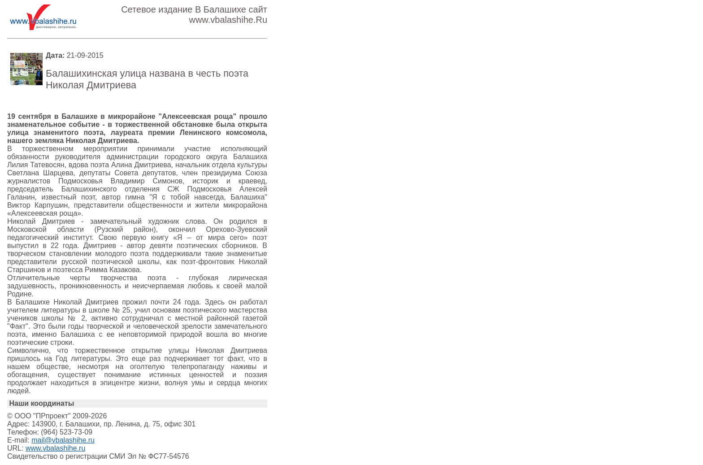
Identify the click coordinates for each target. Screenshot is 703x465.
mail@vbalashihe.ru (63, 440)
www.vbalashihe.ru (55, 448)
